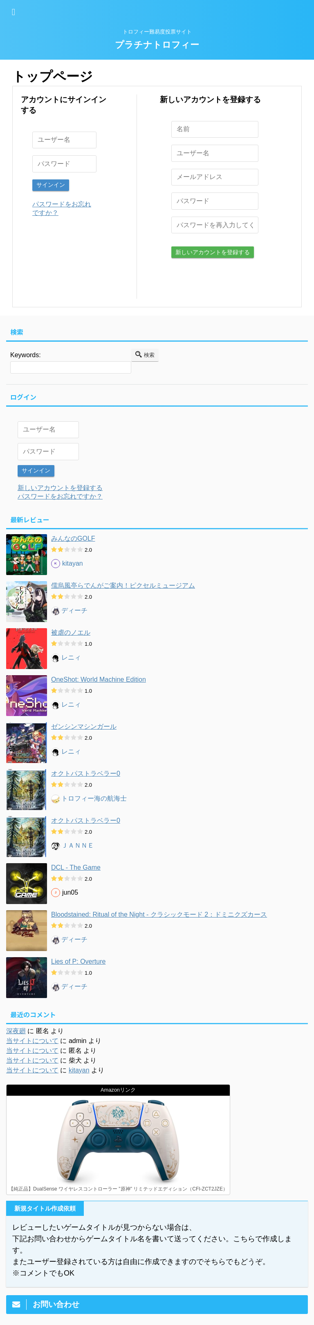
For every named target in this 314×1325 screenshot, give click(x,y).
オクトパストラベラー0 (85, 772)
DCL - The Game (76, 866)
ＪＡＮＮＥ (77, 844)
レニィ (71, 656)
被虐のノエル (70, 631)
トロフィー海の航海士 (94, 797)
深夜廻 (16, 1029)
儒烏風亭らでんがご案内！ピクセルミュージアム (123, 584)
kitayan (72, 562)
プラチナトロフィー (157, 45)
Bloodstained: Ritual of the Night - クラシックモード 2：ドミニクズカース (159, 913)
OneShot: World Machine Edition (98, 678)
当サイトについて (32, 1039)
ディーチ (74, 609)
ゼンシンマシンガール (84, 725)
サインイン (50, 184)
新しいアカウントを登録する (212, 251)
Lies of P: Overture (78, 960)
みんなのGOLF (73, 537)
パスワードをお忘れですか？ (60, 495)
